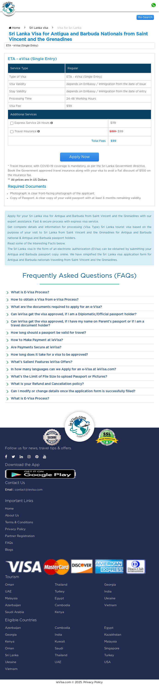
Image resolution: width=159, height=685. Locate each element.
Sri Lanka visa (38, 27)
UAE (8, 591)
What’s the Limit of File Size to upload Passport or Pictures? (59, 376)
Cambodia (62, 605)
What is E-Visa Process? (30, 292)
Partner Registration (20, 536)
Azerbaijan (13, 605)
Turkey (60, 591)
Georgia (110, 584)
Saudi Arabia (14, 612)
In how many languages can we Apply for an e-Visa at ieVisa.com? (63, 369)
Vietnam (110, 605)
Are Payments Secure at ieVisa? (36, 347)
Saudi (59, 648)
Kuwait (60, 641)
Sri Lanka (12, 655)
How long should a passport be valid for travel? (48, 332)
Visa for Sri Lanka (69, 27)
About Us (12, 515)
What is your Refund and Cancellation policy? (47, 384)
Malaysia (11, 598)
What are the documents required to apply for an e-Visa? (56, 307)
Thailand (61, 584)
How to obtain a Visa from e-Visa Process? (45, 299)
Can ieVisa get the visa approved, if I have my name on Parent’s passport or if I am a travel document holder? (77, 323)
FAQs (9, 543)
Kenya (59, 612)
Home (14, 27)
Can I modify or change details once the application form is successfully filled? (73, 391)
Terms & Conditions (19, 522)
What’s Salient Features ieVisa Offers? (41, 362)
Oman (9, 584)
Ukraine (109, 598)
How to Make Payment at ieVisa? (37, 340)
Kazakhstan (112, 634)
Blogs (9, 549)
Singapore (111, 648)
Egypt (59, 598)
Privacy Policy (15, 529)
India (108, 591)
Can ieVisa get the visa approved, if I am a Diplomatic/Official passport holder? (74, 314)
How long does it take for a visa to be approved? (49, 354)
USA (107, 662)
